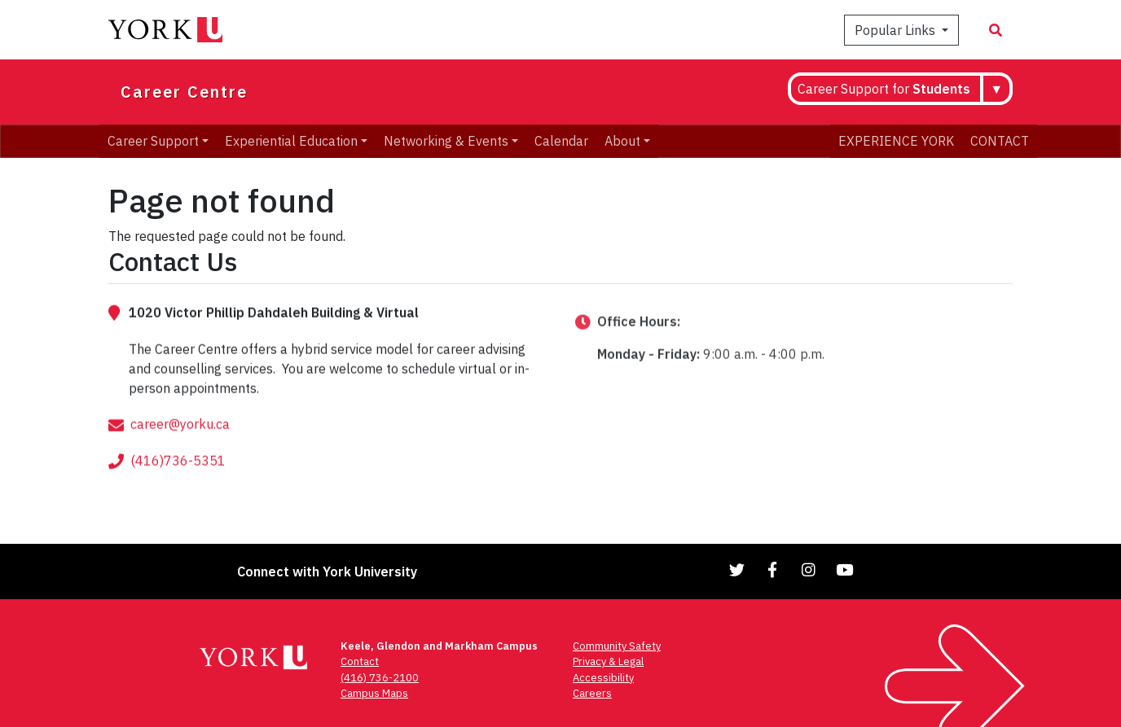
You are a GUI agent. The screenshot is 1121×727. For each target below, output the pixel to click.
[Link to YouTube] (844, 569)
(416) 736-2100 (380, 678)
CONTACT (999, 141)
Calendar (561, 141)
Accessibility (603, 678)
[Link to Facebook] (773, 569)
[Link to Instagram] (809, 569)
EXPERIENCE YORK (896, 141)
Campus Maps (374, 693)
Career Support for (884, 89)
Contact (360, 661)
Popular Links (897, 30)
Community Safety (617, 646)
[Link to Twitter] (737, 569)
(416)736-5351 (178, 488)
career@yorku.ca (180, 452)
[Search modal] (995, 30)
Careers (592, 693)
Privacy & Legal (608, 661)
